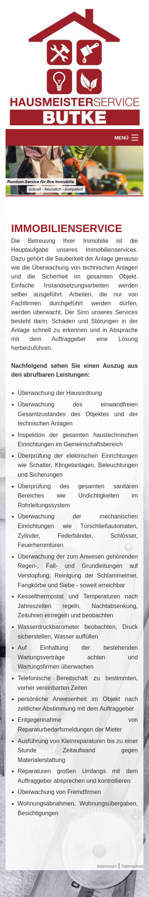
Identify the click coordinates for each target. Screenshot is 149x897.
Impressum (107, 866)
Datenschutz (132, 866)
